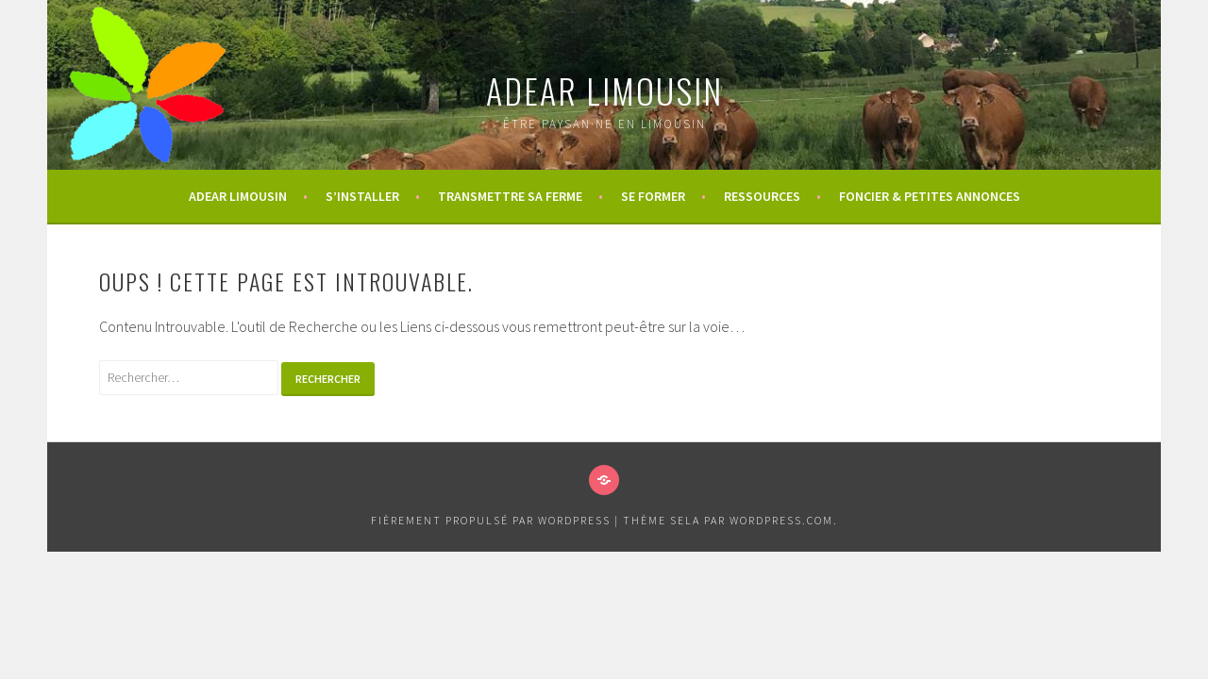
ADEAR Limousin (604, 90)
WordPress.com (781, 520)
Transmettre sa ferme (510, 196)
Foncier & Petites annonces (929, 196)
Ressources (762, 196)
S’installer (362, 196)
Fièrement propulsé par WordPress (491, 520)
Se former (653, 196)
